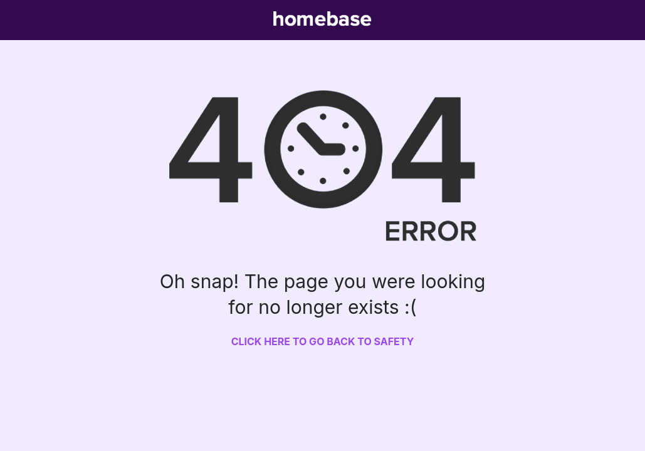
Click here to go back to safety (322, 341)
